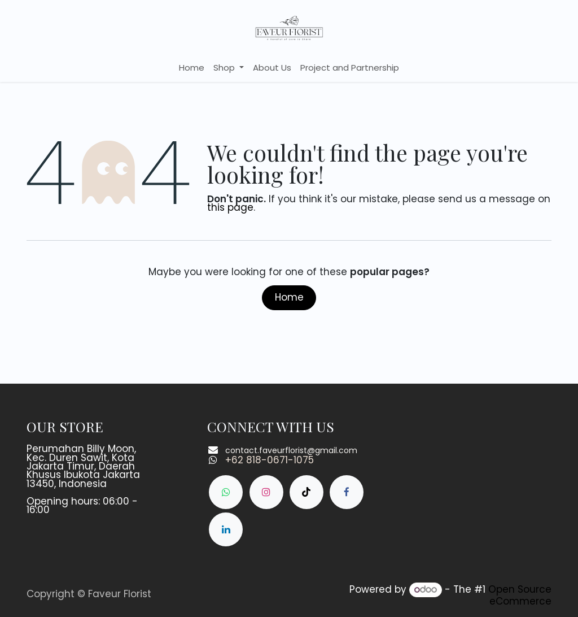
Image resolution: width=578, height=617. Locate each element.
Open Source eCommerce (519, 595)
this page (230, 207)
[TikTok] (306, 492)
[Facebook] (347, 492)
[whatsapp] (226, 492)
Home (289, 297)
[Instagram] (266, 492)
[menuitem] (191, 67)
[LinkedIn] (226, 529)
